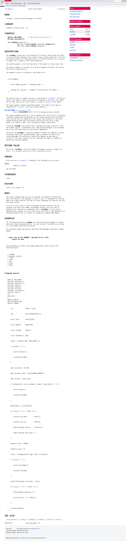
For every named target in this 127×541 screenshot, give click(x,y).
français (72, 45)
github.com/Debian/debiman (23, 538)
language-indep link (76, 11)
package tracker (75, 14)
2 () (74, 57)
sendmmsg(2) (32, 519)
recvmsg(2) (43, 55)
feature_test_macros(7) (41, 37)
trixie (71, 29)
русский (73, 50)
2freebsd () (76, 60)
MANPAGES (8, 0)
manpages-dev (14, 5)
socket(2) (50, 519)
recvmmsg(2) (9, 9)
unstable (73, 34)
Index (7, 3)
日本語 (72, 47)
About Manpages (16, 3)
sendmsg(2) (41, 519)
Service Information (34, 3)
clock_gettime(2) (52, 115)
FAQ (24, 3)
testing (7, 5)
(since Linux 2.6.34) (17, 110)
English (72, 42)
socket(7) (58, 519)
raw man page (74, 17)
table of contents (76, 21)
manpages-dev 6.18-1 (34, 528)
